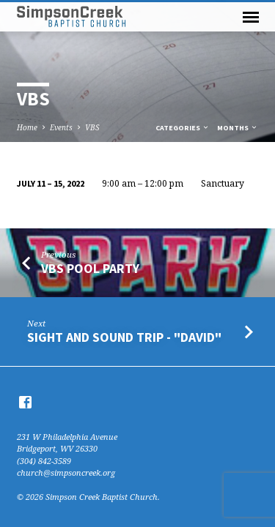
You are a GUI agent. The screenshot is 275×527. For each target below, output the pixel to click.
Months (237, 127)
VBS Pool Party (90, 268)
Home (27, 127)
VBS (92, 127)
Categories (182, 127)
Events (61, 127)
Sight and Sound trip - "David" (124, 337)
